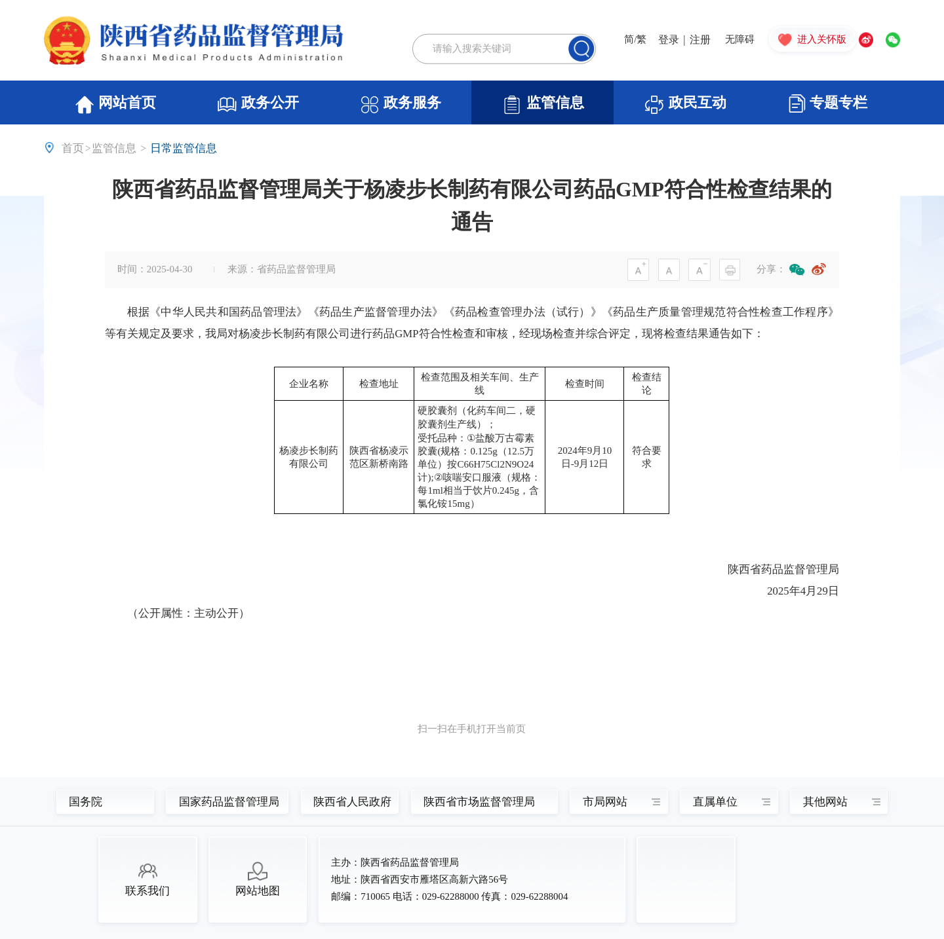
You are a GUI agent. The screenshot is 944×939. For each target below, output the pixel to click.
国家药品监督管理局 (221, 801)
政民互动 (685, 104)
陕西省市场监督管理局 (475, 801)
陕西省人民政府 (345, 801)
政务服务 (400, 104)
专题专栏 (828, 103)
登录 (668, 40)
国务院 (85, 801)
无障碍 (740, 40)
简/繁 (635, 40)
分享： (771, 269)
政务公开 (257, 104)
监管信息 (543, 104)
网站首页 (115, 104)
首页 (73, 148)
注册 (700, 40)
